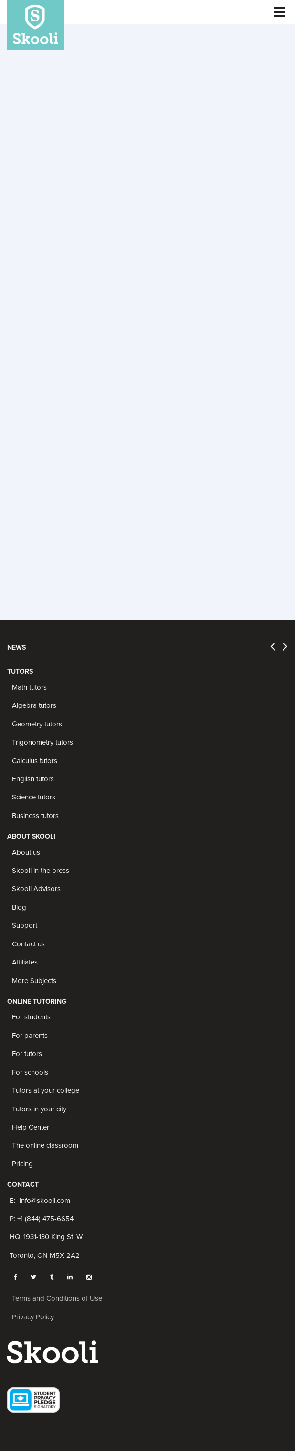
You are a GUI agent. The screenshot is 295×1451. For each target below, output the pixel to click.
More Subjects (34, 980)
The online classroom (45, 1145)
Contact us (28, 944)
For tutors (27, 1053)
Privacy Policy (33, 1317)
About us (26, 852)
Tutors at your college (45, 1090)
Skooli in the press (40, 870)
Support (24, 925)
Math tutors (29, 687)
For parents (30, 1035)
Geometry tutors (37, 724)
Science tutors (33, 797)
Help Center (30, 1127)
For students (31, 1017)
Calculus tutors (34, 761)
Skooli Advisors (36, 888)
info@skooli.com (45, 1200)
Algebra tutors (34, 705)
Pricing (22, 1164)
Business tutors (35, 815)
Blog (19, 907)
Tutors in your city (39, 1109)
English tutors (33, 779)
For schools (30, 1072)
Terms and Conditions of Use (57, 1298)
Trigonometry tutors (42, 742)
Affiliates (25, 962)
